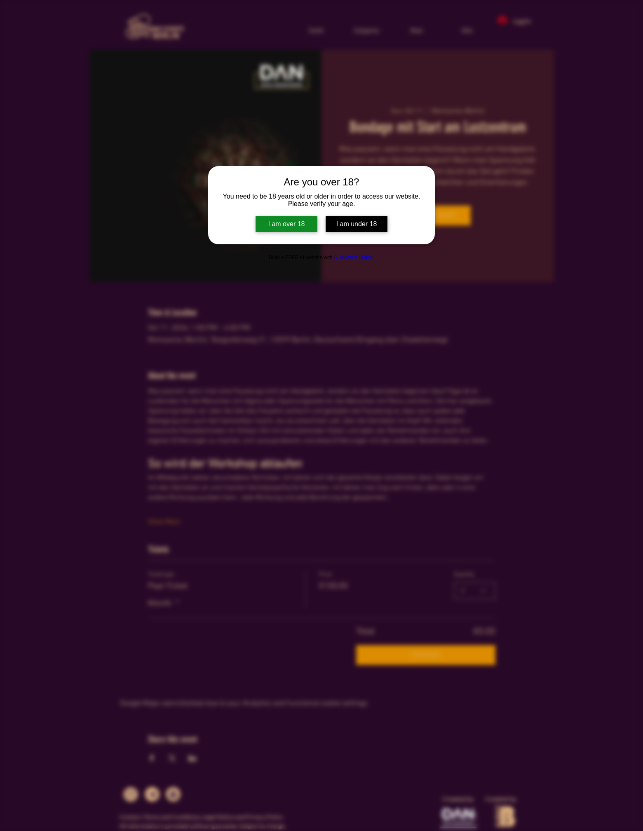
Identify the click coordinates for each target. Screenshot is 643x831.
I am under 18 (356, 223)
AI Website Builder (353, 257)
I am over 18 (286, 223)
